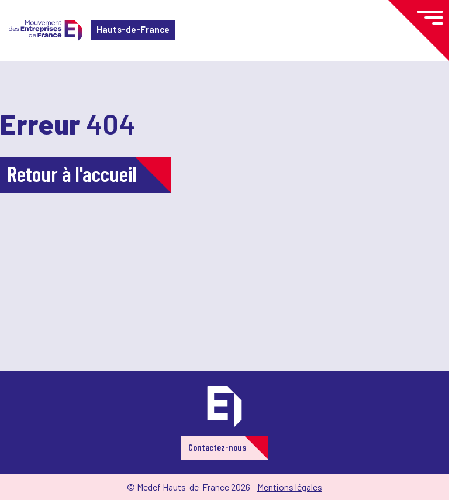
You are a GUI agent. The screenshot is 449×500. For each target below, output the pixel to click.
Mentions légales (289, 486)
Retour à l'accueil (72, 173)
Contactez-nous (217, 447)
